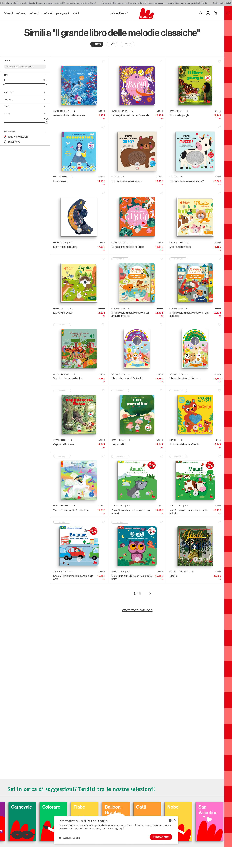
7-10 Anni (34, 13)
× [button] (174, 820)
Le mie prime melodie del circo (127, 246)
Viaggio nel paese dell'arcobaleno (71, 510)
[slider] (4, 84)
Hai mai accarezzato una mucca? (186, 181)
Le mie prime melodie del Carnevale (130, 115)
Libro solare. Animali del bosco (185, 378)
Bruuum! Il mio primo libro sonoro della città (73, 577)
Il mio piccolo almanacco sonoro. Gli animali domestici (130, 314)
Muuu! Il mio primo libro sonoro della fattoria (188, 511)
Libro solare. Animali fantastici (126, 378)
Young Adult (62, 13)
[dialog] (116, 830)
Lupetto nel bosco (63, 312)
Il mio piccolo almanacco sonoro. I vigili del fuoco (189, 314)
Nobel (185, 807)
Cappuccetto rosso (63, 444)
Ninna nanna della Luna (65, 246)
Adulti (76, 13)
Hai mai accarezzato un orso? (126, 181)
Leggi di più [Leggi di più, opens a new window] (119, 828)
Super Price (14, 141)
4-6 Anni (20, 13)
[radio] (96, 44)
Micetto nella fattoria (180, 246)
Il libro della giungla (179, 115)
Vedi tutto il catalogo (137, 610)
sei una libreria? (119, 13)
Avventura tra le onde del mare (69, 115)
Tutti (97, 44)
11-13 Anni (47, 13)
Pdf (112, 44)
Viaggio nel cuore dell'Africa (67, 378)
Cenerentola (59, 181)
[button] (69, 837)
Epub (127, 44)
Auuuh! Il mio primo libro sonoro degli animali (130, 511)
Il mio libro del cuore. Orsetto (184, 444)
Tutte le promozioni (18, 136)
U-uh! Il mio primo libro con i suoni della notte (131, 577)
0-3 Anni (8, 13)
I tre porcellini (118, 444)
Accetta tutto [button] (161, 837)
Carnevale (33, 807)
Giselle (173, 575)
